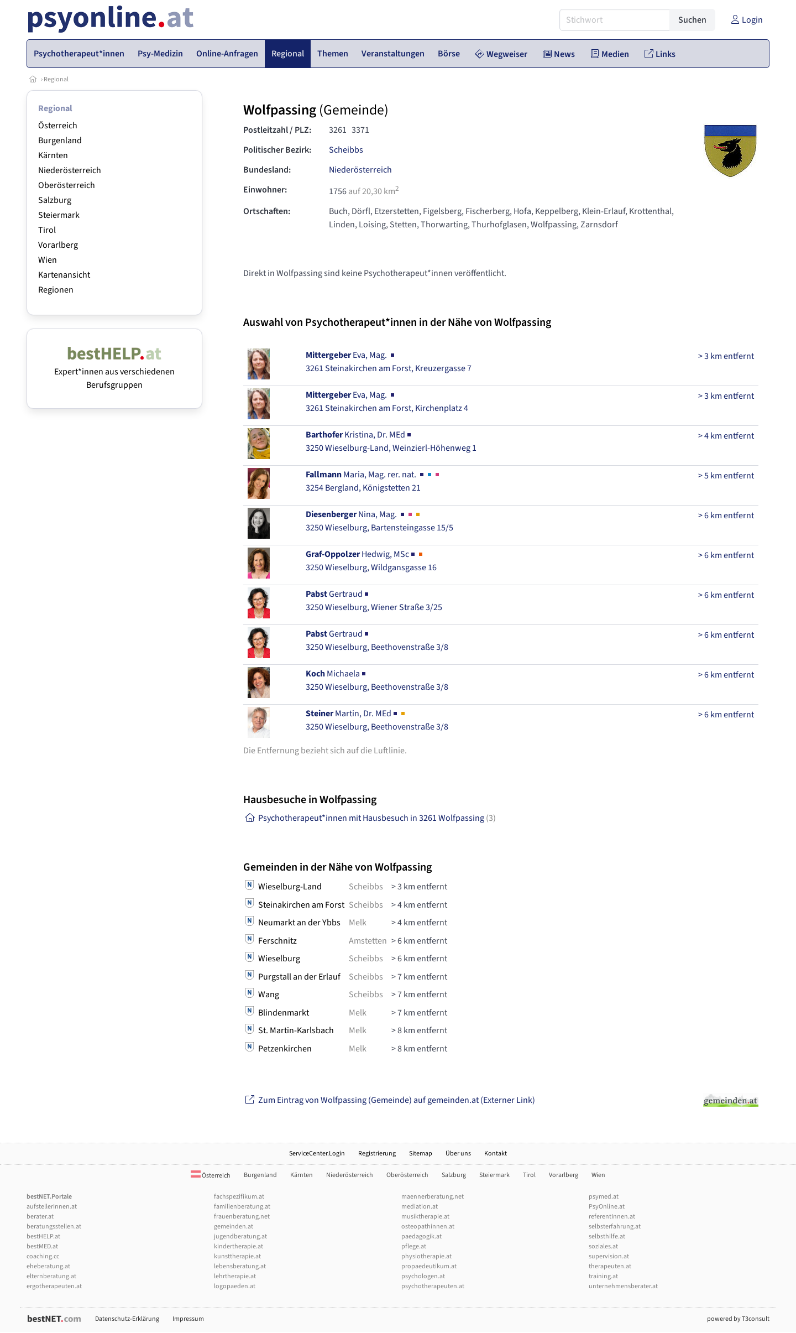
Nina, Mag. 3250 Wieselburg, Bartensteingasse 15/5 (379, 521)
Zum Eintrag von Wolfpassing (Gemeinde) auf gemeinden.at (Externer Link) (389, 1100)
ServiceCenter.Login (317, 1153)
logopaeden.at (234, 1286)
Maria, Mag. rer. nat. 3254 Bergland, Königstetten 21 (373, 481)
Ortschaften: (266, 211)
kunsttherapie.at (237, 1256)
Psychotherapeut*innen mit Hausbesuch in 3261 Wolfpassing (369, 818)
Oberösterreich (66, 185)
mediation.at (419, 1206)
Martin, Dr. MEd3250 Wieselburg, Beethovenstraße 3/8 (377, 720)
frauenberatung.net (242, 1216)
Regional (56, 79)
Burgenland (60, 140)
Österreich (57, 125)
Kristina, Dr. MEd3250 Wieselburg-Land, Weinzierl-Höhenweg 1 (391, 441)
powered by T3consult (738, 1319)
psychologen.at (423, 1276)
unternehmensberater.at (623, 1286)
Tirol (47, 230)
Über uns (458, 1153)
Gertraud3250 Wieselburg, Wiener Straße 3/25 (374, 600)
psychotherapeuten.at (432, 1286)
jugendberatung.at (240, 1236)
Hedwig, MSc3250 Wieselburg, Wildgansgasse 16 (371, 561)
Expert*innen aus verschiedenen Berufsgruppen (114, 371)
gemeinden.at (233, 1226)
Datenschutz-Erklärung (127, 1319)
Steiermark (59, 215)
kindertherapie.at (238, 1246)
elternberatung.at (51, 1276)
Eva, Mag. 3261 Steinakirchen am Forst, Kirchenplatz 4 (387, 401)
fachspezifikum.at (239, 1196)
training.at (603, 1276)
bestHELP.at (43, 1236)
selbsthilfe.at (607, 1236)
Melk (357, 923)
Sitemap (420, 1153)
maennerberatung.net (432, 1196)
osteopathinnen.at (427, 1226)
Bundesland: (267, 170)
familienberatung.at (242, 1206)
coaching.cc (43, 1256)
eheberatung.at (48, 1266)
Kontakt (495, 1153)
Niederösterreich (69, 170)
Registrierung (377, 1153)
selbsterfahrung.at (615, 1226)
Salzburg (54, 200)
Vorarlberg (58, 245)
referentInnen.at (612, 1216)
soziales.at (603, 1246)
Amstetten (368, 941)
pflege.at (413, 1246)
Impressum (188, 1319)
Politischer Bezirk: (277, 150)
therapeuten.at (610, 1266)
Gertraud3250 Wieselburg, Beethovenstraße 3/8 (377, 640)
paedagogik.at (421, 1236)
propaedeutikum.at (429, 1266)
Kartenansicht (64, 275)
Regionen (56, 290)
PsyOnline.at (607, 1206)
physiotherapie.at (426, 1256)
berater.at (40, 1216)
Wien (47, 260)
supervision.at (609, 1256)
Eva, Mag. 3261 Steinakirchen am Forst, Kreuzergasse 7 (389, 361)
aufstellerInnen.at (52, 1206)
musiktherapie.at (425, 1216)
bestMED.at (42, 1246)
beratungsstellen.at (54, 1226)
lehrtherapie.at (235, 1276)
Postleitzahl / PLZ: (277, 130)
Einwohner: (265, 190)
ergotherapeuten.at (54, 1286)
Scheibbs (346, 150)
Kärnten (53, 155)
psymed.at (604, 1196)
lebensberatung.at (240, 1266)
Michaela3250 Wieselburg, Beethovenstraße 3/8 (377, 680)
